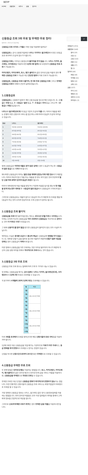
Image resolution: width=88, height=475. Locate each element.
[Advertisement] (44, 21)
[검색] (84, 39)
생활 (72, 65)
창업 (72, 81)
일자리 (34, 6)
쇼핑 (72, 59)
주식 (72, 90)
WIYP (6, 2)
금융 (27, 6)
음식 (72, 52)
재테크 (73, 94)
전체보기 (70, 46)
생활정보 (12, 6)
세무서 (21, 6)
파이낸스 (74, 100)
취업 (72, 75)
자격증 (73, 78)
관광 (72, 62)
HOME (4, 6)
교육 (72, 84)
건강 (72, 55)
